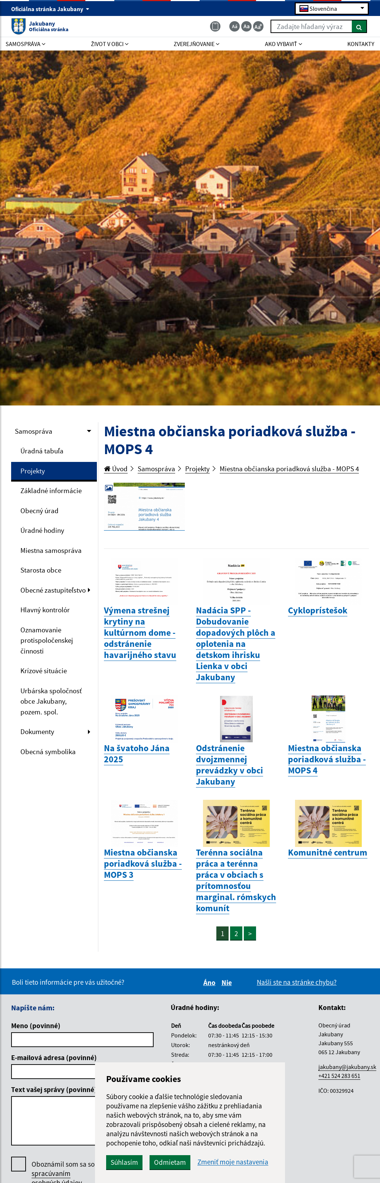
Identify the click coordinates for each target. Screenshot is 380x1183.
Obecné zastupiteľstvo (53, 590)
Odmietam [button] (170, 1162)
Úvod (116, 468)
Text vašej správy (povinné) (54, 1089)
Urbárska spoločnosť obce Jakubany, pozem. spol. (51, 701)
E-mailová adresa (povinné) (54, 1057)
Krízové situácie (43, 670)
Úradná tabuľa (41, 450)
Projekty (32, 470)
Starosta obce (40, 570)
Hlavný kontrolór (45, 609)
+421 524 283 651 (339, 1075)
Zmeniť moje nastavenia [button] (232, 1162)
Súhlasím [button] (124, 1162)
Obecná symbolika (48, 751)
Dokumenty (37, 731)
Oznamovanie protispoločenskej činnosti (46, 640)
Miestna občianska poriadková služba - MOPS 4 (289, 468)
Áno (210, 982)
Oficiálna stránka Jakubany (50, 9)
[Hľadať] (359, 26)
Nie (228, 982)
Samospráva (33, 431)
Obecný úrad (39, 510)
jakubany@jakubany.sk (347, 1066)
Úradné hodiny (42, 530)
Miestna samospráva (51, 550)
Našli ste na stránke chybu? (297, 982)
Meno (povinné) (35, 1025)
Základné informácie (51, 490)
